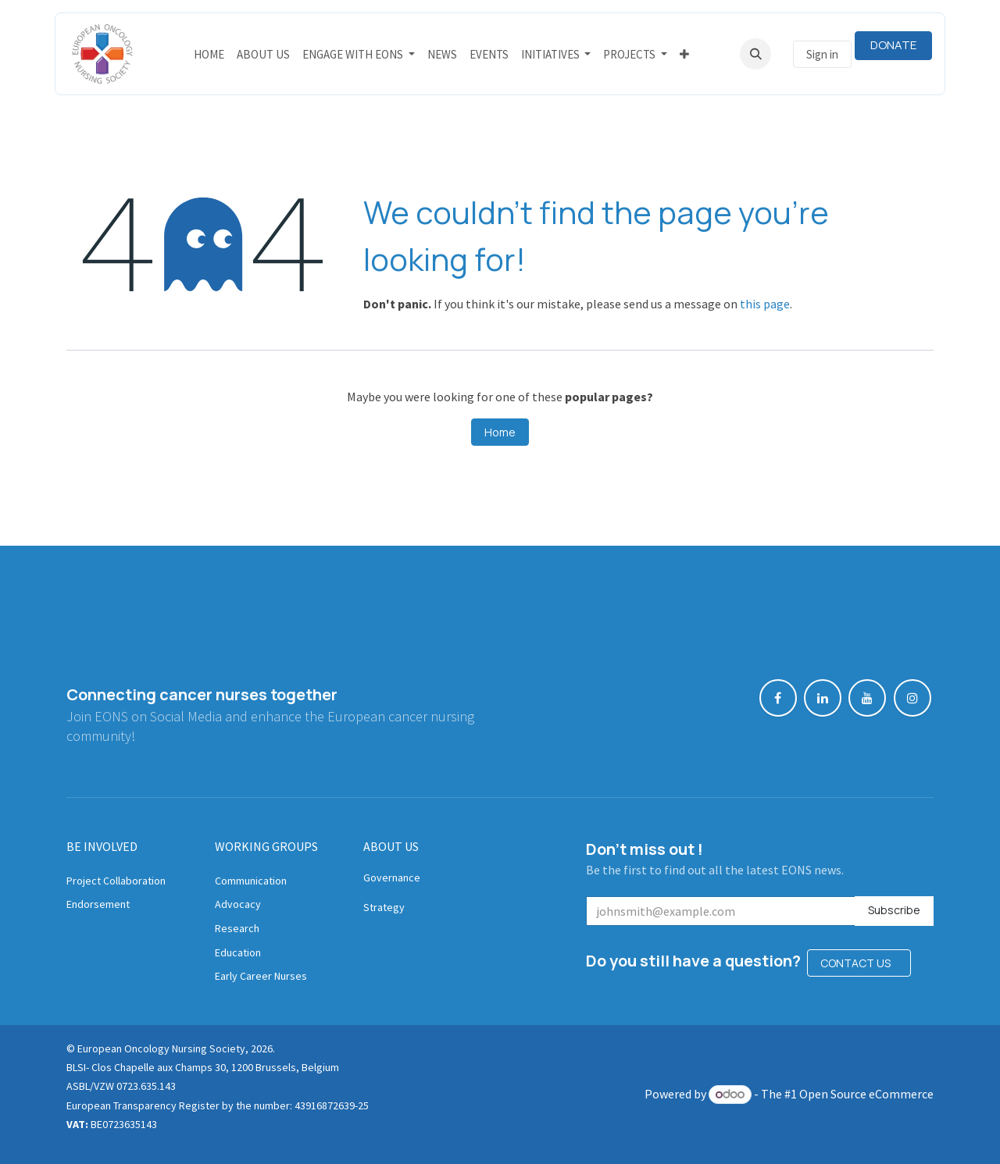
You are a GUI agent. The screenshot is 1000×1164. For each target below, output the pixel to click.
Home (500, 432)
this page (765, 303)
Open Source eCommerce (866, 1094)
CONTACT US (859, 963)
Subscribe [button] (894, 909)
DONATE (893, 45)
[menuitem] (209, 54)
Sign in (822, 54)
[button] (755, 53)
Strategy (384, 907)
